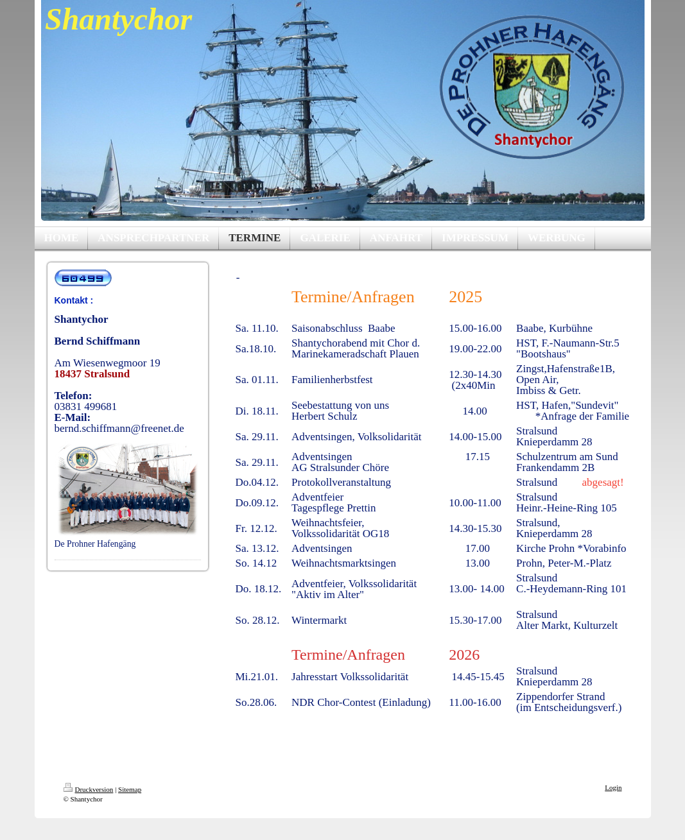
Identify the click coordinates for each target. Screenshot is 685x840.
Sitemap (129, 789)
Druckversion (89, 789)
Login (613, 787)
